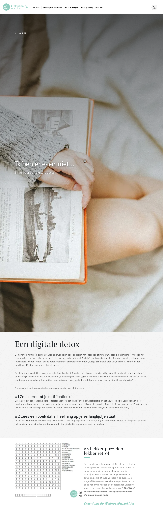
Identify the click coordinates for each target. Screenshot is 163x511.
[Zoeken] (154, 7)
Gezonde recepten (71, 7)
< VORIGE (21, 33)
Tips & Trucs (35, 7)
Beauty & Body (87, 7)
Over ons (99, 7)
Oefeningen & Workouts (52, 7)
